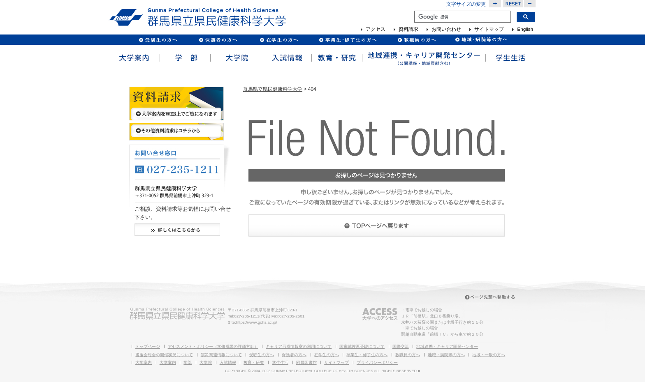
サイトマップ (489, 29)
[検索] (461, 17)
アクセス (375, 29)
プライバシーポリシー (377, 362)
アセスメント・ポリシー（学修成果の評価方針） (213, 346)
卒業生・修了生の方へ (366, 354)
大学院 (235, 58)
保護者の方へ (217, 40)
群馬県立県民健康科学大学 (272, 89)
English (525, 29)
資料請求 (408, 29)
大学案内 (134, 58)
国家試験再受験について (362, 346)
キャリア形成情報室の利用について (299, 346)
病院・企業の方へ (480, 40)
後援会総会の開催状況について (164, 354)
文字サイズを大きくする (495, 3)
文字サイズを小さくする (530, 3)
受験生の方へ (158, 40)
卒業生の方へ (348, 40)
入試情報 (285, 58)
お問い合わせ (446, 29)
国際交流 (400, 346)
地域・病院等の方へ (446, 354)
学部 (184, 58)
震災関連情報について (221, 354)
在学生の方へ (326, 354)
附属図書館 (306, 362)
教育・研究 (336, 58)
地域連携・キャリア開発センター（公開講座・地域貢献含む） (423, 58)
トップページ (147, 346)
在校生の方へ (279, 40)
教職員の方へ (416, 40)
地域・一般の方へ (488, 354)
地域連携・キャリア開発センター (447, 346)
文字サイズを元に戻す (512, 3)
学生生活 (510, 58)
